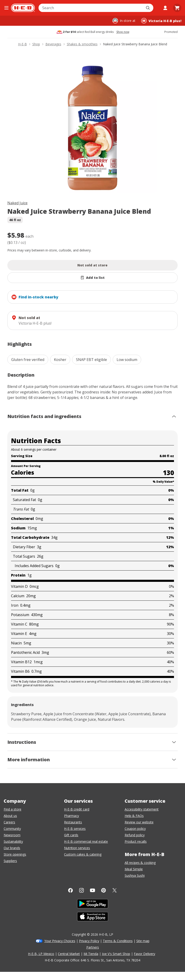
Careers (9, 822)
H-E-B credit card (76, 809)
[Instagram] (81, 890)
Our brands (12, 848)
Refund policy (135, 835)
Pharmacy (71, 815)
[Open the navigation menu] (6, 8)
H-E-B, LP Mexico (41, 954)
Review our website (139, 822)
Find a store (12, 809)
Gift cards (71, 835)
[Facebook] (70, 890)
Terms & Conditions (118, 941)
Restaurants (73, 822)
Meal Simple (134, 869)
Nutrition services (77, 848)
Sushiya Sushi (135, 875)
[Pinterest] (103, 890)
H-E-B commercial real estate (86, 841)
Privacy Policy (89, 941)
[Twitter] (114, 890)
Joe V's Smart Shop (116, 954)
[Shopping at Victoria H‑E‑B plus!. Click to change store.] (161, 20)
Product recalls (136, 841)
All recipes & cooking (140, 862)
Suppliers (10, 861)
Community (12, 828)
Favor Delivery (144, 954)
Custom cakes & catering (82, 854)
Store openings (15, 854)
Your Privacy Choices (59, 941)
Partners (92, 947)
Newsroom (12, 835)
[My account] (165, 8)
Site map (142, 941)
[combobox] (91, 8)
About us (10, 815)
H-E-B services (75, 828)
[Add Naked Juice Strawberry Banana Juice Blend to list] (92, 277)
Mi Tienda (91, 954)
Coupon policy (135, 828)
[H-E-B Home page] (23, 8)
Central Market (69, 954)
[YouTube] (92, 890)
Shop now (122, 32)
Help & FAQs (134, 815)
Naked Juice (17, 202)
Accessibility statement (142, 809)
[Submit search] (148, 8)
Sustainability (13, 841)
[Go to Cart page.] (177, 8)
